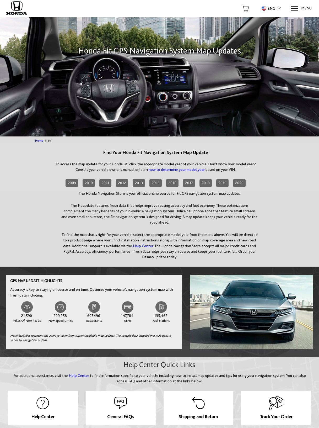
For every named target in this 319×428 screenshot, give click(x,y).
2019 (222, 183)
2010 (89, 183)
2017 (189, 183)
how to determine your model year (177, 169)
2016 (172, 183)
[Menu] (301, 8)
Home (39, 140)
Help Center (143, 246)
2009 (72, 183)
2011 (105, 183)
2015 (156, 183)
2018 (206, 183)
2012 (122, 183)
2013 (139, 183)
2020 (239, 183)
